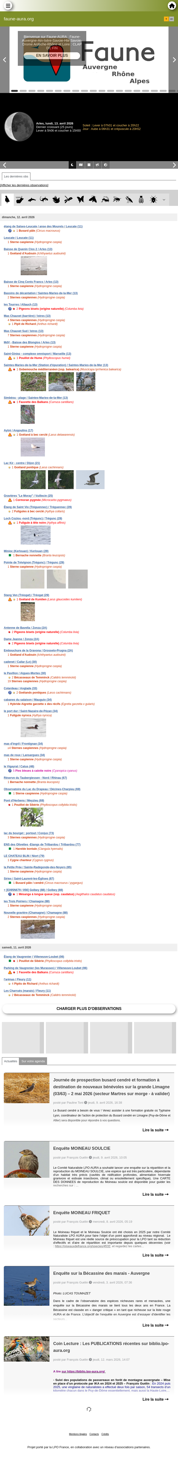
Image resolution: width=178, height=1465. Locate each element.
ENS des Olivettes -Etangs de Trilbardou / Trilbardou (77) (42, 844)
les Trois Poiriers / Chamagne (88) (27, 901)
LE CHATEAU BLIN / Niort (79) (24, 856)
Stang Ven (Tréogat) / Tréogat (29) (26, 595)
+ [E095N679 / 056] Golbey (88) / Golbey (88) (33, 890)
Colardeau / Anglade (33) (20, 688)
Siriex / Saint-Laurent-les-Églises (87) (29, 878)
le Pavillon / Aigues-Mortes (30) (25, 673)
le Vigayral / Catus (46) (19, 766)
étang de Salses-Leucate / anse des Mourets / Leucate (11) (43, 226)
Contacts (94, 1434)
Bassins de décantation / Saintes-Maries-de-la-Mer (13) (41, 293)
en (171, 19)
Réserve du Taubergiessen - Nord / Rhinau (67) (35, 777)
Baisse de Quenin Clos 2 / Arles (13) (28, 249)
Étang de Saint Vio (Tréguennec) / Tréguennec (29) (38, 507)
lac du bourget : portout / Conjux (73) (29, 833)
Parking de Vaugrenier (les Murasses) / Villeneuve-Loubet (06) (45, 968)
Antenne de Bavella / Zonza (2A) (25, 627)
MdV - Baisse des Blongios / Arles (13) (30, 342)
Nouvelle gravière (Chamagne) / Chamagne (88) (36, 912)
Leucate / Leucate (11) (19, 237)
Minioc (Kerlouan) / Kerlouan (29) (26, 551)
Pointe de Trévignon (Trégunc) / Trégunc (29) (34, 562)
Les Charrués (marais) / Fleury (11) (27, 990)
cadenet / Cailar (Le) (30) (20, 662)
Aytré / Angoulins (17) (18, 430)
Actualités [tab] (10, 1061)
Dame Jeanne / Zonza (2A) (21, 639)
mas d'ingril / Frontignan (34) (23, 743)
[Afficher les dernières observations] (24, 185)
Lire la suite (155, 1130)
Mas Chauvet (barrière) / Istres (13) (27, 316)
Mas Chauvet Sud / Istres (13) (23, 331)
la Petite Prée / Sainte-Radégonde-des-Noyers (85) (38, 867)
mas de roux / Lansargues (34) (24, 755)
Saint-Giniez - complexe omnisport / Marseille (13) (37, 353)
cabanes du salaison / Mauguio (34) (28, 699)
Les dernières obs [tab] (16, 176)
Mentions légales (78, 1434)
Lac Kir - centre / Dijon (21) (22, 463)
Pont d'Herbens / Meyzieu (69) (24, 800)
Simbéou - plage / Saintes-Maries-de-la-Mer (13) (36, 397)
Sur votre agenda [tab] (33, 1061)
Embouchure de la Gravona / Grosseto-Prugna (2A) (38, 650)
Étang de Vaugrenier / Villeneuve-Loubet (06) (34, 956)
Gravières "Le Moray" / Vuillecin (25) (28, 495)
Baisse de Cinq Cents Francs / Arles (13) (31, 281)
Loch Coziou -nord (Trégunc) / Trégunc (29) (33, 518)
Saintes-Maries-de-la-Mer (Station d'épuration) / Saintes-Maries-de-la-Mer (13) (56, 365)
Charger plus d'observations (89, 1009)
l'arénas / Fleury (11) (17, 979)
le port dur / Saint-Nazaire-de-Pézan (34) (31, 711)
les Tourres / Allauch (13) (20, 304)
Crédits (105, 1434)
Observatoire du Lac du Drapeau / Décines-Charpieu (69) (42, 789)
